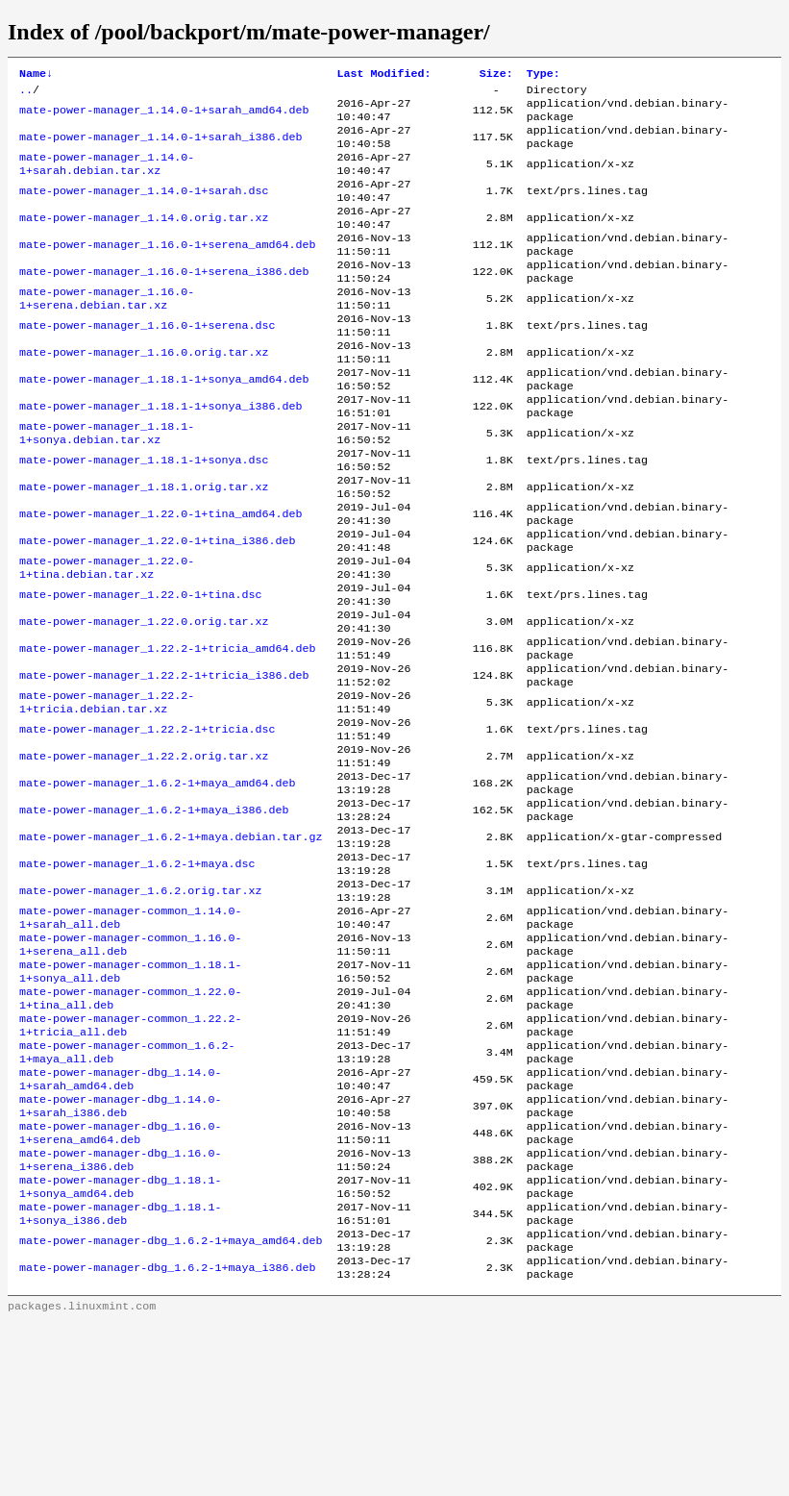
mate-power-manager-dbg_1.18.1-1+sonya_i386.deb (120, 1377)
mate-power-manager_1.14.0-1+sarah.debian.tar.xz (106, 177)
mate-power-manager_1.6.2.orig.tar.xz (140, 1008)
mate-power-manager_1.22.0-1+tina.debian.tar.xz (106, 639)
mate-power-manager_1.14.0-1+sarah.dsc (143, 208)
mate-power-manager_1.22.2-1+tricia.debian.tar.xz (106, 793)
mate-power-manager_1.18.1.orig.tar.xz (143, 547)
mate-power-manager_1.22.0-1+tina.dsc (140, 670)
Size (496, 75)
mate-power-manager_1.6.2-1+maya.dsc (137, 977)
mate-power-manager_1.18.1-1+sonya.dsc (143, 516)
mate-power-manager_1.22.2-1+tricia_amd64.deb (167, 731)
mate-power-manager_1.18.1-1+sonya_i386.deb (161, 454)
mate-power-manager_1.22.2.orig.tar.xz (143, 854)
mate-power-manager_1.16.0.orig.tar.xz (143, 393)
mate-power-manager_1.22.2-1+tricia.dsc (147, 824)
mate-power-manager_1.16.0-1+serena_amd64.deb (167, 270)
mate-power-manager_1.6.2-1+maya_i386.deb (154, 916)
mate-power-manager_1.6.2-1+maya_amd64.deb (157, 885)
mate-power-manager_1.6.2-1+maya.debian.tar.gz (171, 947)
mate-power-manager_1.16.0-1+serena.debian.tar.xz (106, 331)
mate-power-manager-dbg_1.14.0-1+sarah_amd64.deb (120, 1224)
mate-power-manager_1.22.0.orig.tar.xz (143, 701)
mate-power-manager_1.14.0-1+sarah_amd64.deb (164, 116)
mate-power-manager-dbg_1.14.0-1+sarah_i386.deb (120, 1254)
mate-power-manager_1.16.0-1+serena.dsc (147, 362)
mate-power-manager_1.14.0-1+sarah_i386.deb (161, 147)
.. (26, 93)
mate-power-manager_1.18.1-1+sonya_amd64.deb (164, 424)
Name (36, 75)
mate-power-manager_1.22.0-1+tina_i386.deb (157, 608)
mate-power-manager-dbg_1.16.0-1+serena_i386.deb (120, 1316)
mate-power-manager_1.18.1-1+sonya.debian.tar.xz (106, 485)
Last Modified (383, 75)
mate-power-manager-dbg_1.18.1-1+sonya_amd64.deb (120, 1347)
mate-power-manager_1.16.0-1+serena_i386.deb (164, 301)
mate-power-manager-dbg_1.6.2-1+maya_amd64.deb (171, 1408)
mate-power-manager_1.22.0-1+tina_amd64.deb (161, 578)
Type (543, 75)
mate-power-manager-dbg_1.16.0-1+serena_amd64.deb (120, 1285)
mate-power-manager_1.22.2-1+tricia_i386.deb (164, 762)
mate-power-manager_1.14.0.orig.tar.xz (143, 239)
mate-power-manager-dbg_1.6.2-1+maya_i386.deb (167, 1439)
